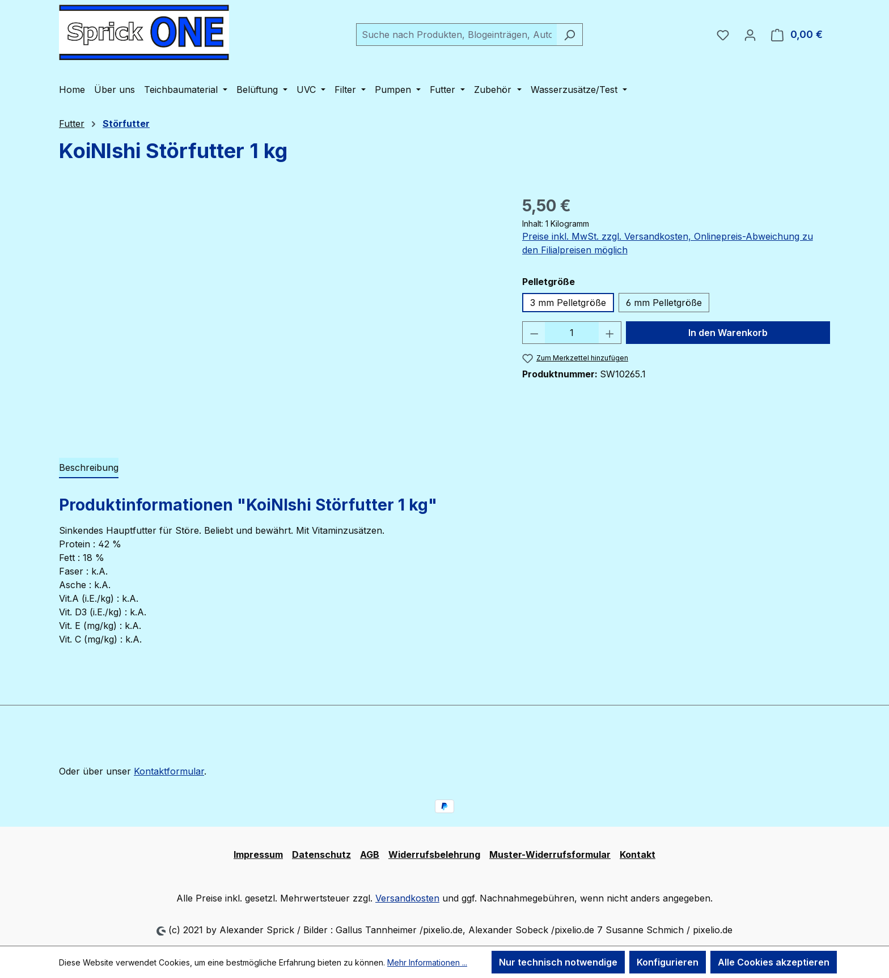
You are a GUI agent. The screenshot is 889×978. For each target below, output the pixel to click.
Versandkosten (407, 898)
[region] (279, 315)
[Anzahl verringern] (534, 332)
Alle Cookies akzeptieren (773, 962)
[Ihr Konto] (750, 34)
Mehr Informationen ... (427, 962)
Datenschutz (321, 854)
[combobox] (456, 34)
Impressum (258, 854)
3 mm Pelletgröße (568, 302)
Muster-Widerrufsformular (550, 854)
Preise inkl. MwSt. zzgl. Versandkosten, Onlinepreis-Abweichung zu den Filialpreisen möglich (667, 243)
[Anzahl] (572, 332)
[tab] (88, 468)
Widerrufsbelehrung (434, 854)
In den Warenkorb (728, 332)
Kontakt (637, 854)
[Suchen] (569, 34)
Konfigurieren (667, 962)
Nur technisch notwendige (558, 962)
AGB (369, 854)
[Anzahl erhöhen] (610, 332)
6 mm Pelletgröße (664, 302)
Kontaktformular (169, 771)
